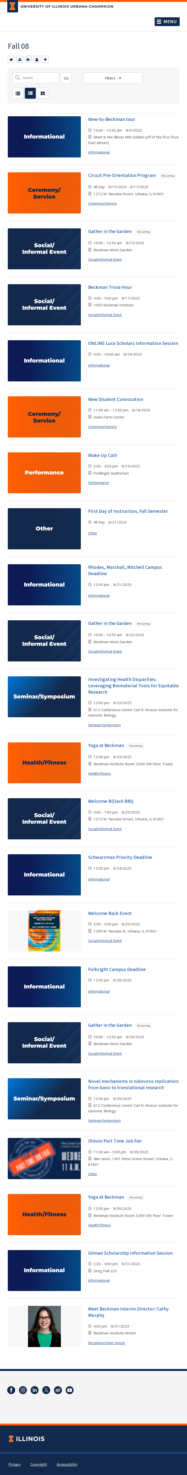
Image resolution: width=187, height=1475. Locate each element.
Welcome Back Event (110, 913)
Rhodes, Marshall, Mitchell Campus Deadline (125, 570)
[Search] (66, 77)
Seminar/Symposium (104, 725)
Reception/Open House (106, 1342)
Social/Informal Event (105, 259)
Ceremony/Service (102, 203)
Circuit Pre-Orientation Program (132, 175)
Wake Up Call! (103, 455)
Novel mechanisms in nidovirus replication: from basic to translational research (133, 1084)
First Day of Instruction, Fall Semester (128, 511)
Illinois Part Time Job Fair (115, 1141)
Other (92, 533)
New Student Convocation (115, 399)
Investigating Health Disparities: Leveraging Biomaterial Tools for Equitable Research (133, 686)
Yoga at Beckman (116, 745)
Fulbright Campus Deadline (117, 969)
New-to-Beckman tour (111, 119)
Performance (98, 482)
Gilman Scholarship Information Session (130, 1253)
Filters (110, 78)
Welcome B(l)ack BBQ (110, 801)
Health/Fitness (99, 773)
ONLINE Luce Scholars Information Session (133, 343)
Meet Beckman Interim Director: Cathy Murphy (128, 1312)
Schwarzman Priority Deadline (120, 857)
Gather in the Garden (120, 231)
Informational (99, 152)
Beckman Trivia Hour (110, 287)
